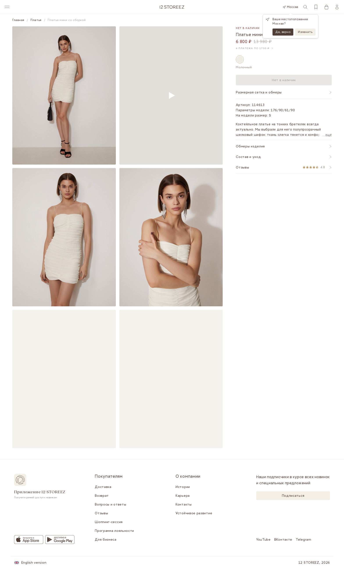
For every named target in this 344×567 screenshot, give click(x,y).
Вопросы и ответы (110, 504)
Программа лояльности (114, 531)
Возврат (102, 495)
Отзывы (101, 513)
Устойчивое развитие (194, 513)
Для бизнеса (105, 539)
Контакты (184, 504)
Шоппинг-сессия (109, 522)
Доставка (103, 487)
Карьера (183, 495)
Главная (18, 20)
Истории (183, 487)
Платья (35, 20)
